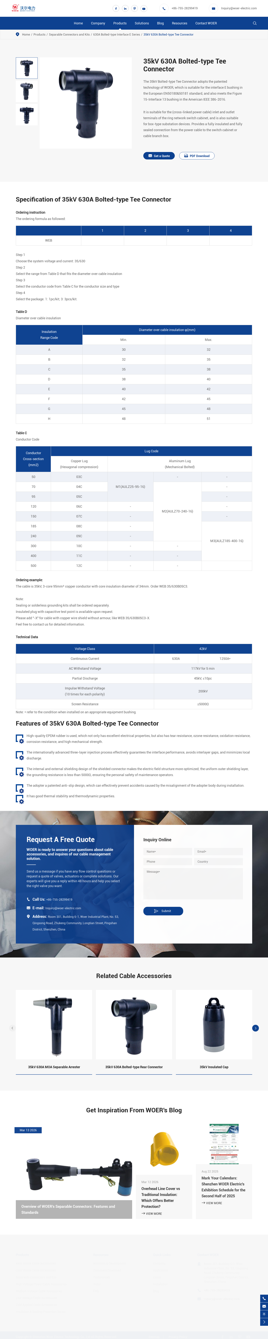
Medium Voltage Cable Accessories (39, 1290)
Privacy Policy (178, 1336)
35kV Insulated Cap (214, 1070)
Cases (157, 1276)
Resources (179, 23)
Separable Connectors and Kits (69, 34)
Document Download (107, 1270)
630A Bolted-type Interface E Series (116, 34)
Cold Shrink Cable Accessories (36, 1270)
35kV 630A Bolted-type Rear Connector (134, 1070)
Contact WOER (206, 23)
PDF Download (197, 156)
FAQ (96, 1290)
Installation (160, 1283)
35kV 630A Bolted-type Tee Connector (168, 34)
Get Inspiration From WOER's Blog (134, 1113)
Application (160, 1270)
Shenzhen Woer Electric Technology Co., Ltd (61, 1336)
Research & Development (109, 1263)
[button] (12, 1031)
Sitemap (154, 1336)
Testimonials (101, 1276)
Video (97, 1283)
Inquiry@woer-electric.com (239, 8)
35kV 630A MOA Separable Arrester (54, 1070)
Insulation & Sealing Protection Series (41, 1311)
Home (78, 23)
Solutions (142, 23)
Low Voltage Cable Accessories (36, 1297)
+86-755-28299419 (185, 8)
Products (120, 23)
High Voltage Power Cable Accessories (41, 1283)
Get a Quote (159, 156)
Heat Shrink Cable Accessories (36, 1263)
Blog (160, 23)
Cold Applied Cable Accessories (36, 1304)
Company (98, 23)
